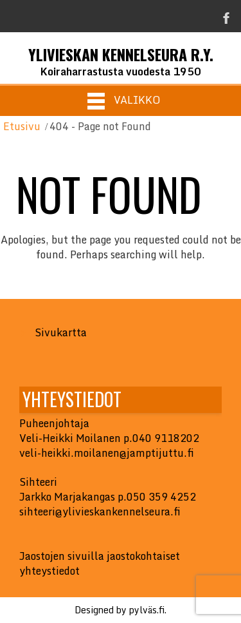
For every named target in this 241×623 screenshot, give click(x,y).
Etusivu (21, 126)
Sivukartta (61, 332)
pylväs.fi (147, 609)
